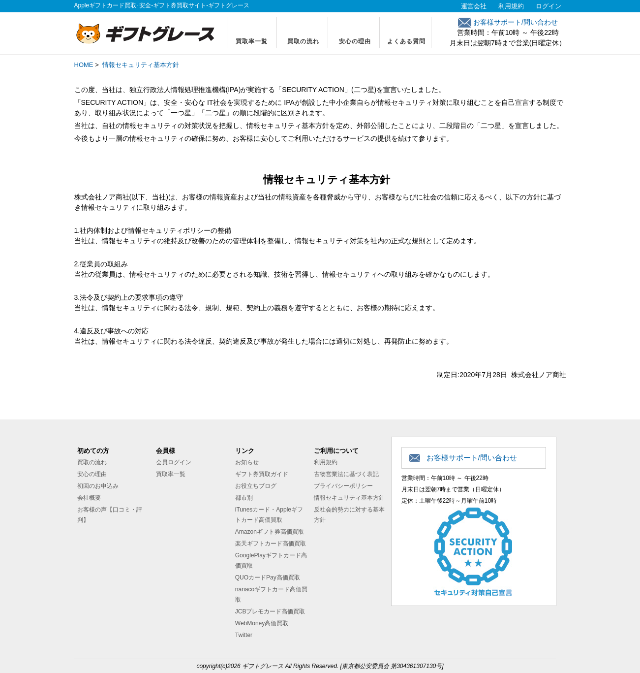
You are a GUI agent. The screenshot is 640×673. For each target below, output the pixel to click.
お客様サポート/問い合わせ (508, 22)
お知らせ (247, 462)
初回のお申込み (98, 485)
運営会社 (474, 6)
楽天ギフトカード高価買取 (270, 543)
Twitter (243, 635)
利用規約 (511, 6)
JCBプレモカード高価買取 (270, 611)
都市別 (244, 497)
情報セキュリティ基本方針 (349, 497)
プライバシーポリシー (343, 485)
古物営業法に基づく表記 (346, 474)
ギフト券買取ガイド (261, 474)
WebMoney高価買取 (261, 623)
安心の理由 (355, 41)
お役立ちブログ (255, 485)
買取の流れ (303, 41)
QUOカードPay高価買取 (267, 577)
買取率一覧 (252, 41)
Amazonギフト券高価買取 (269, 531)
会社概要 (89, 497)
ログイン (548, 6)
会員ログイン (173, 462)
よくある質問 (406, 41)
